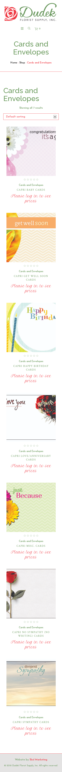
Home (13, 63)
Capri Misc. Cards (31, 546)
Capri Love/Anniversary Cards (31, 457)
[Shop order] (31, 116)
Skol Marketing (38, 760)
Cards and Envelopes (31, 185)
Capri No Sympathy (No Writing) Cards (31, 634)
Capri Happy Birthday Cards (31, 368)
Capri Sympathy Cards (31, 722)
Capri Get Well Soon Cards (31, 278)
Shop (22, 63)
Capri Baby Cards (31, 190)
